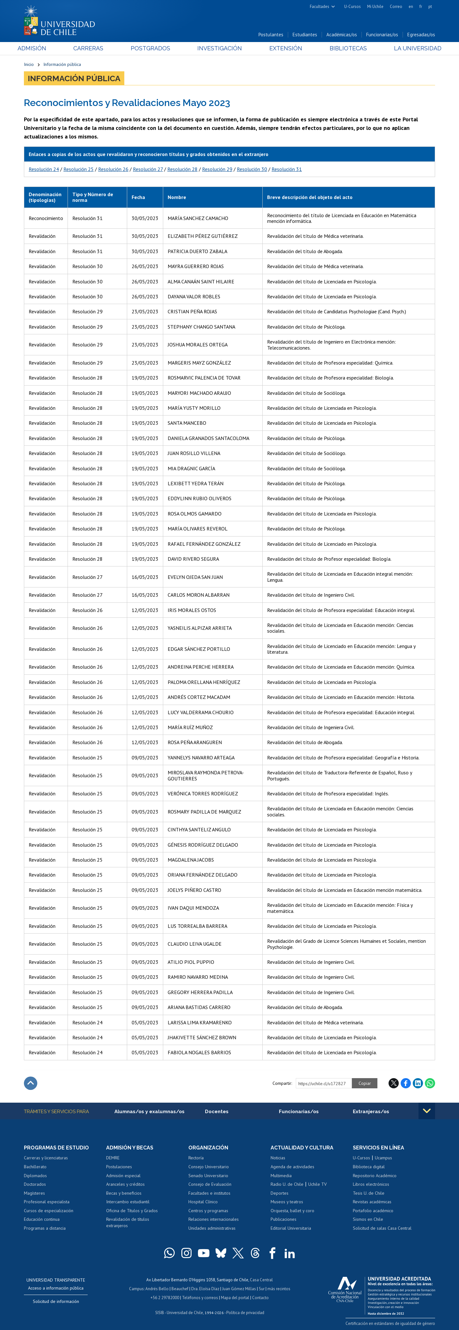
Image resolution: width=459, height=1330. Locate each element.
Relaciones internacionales (213, 1219)
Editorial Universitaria (291, 1228)
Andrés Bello (157, 1288)
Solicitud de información (56, 1301)
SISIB (159, 1312)
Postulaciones (119, 1167)
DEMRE (113, 1158)
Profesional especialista (46, 1202)
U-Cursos (352, 6)
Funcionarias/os (382, 35)
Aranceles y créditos (125, 1184)
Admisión (38, 48)
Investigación (219, 48)
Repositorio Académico (375, 1175)
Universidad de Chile (185, 1312)
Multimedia (281, 1175)
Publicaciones (283, 1219)
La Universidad (411, 48)
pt (430, 6)
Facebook (406, 1083)
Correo (396, 6)
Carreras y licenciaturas (46, 1158)
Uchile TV (317, 1184)
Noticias (278, 1158)
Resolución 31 (287, 169)
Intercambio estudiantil (127, 1202)
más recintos (278, 1288)
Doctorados (35, 1184)
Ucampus (383, 1158)
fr (420, 6)
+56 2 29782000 (164, 1297)
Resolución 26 (113, 169)
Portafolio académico (373, 1210)
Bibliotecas (343, 48)
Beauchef (179, 1288)
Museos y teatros (287, 1202)
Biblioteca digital (369, 1167)
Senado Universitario (208, 1175)
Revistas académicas (372, 1202)
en (411, 6)
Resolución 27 (148, 169)
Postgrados (152, 48)
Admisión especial (123, 1175)
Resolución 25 (78, 169)
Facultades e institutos (209, 1193)
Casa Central (261, 1280)
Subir (30, 1083)
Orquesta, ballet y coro (292, 1210)
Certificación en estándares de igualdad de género (390, 1323)
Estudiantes (305, 35)
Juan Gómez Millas (239, 1288)
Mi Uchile (375, 6)
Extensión (283, 48)
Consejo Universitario (208, 1167)
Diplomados (35, 1175)
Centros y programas (208, 1210)
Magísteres (34, 1193)
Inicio (29, 64)
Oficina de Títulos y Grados (132, 1210)
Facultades (319, 6)
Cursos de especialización (48, 1210)
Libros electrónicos (371, 1184)
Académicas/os (341, 35)
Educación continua (42, 1219)
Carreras (93, 48)
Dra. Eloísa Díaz (205, 1288)
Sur (262, 1288)
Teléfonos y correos (200, 1297)
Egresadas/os (421, 35)
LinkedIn (418, 1083)
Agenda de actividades (292, 1167)
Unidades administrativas (212, 1228)
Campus (136, 1288)
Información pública (62, 64)
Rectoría (196, 1158)
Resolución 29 (217, 169)
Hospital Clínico (203, 1202)
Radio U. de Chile (287, 1184)
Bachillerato (35, 1167)
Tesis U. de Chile (368, 1193)
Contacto (260, 1297)
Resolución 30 (252, 169)
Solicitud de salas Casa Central (382, 1228)
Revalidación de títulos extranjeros (127, 1222)
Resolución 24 (44, 169)
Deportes (279, 1193)
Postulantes (271, 35)
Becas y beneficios (124, 1193)
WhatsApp (430, 1083)
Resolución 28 (182, 169)
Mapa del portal (235, 1297)
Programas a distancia (45, 1228)
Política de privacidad (245, 1312)
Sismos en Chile (368, 1219)
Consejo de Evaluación (209, 1184)
